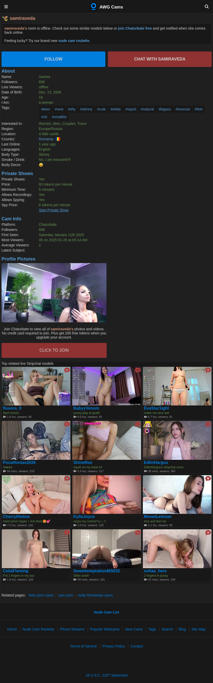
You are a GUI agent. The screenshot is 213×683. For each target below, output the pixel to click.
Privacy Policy (114, 646)
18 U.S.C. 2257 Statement (106, 675)
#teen (45, 109)
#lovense (182, 109)
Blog (182, 629)
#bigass (165, 109)
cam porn (65, 595)
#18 (44, 117)
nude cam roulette (73, 41)
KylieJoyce (84, 517)
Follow (53, 59)
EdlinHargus (156, 463)
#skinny (86, 109)
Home (12, 629)
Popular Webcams (104, 629)
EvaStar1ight (156, 408)
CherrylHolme (16, 517)
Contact (137, 646)
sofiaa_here (155, 571)
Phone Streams (72, 629)
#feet (198, 109)
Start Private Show (54, 210)
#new (59, 109)
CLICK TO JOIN (54, 350)
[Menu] (6, 6)
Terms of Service (83, 646)
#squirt (130, 109)
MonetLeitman (158, 517)
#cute (101, 109)
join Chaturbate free (135, 28)
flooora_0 (12, 408)
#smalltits (59, 117)
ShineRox (82, 463)
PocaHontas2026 (19, 463)
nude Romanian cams (95, 595)
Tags (152, 629)
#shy (72, 109)
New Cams (134, 629)
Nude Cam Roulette (38, 629)
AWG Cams (106, 6)
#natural (147, 109)
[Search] (206, 6)
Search (167, 629)
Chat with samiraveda (159, 59)
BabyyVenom (86, 408)
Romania (46, 139)
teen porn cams (41, 595)
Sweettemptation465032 (96, 571)
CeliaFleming (16, 571)
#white (115, 109)
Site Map (198, 629)
